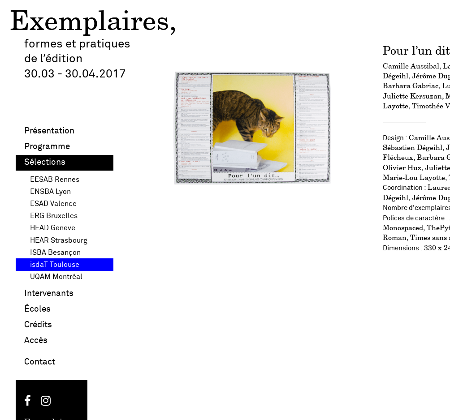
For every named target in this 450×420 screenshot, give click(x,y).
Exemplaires (89, 22)
